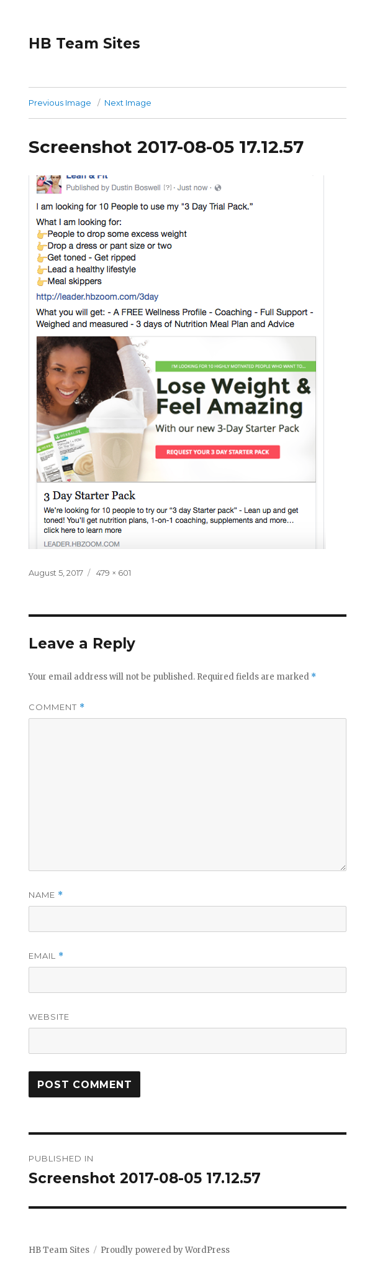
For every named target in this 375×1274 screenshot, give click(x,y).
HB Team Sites (84, 43)
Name (46, 895)
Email (46, 956)
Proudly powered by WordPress (165, 1250)
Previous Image (60, 103)
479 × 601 (113, 573)
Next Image (127, 103)
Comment (57, 707)
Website (49, 1017)
